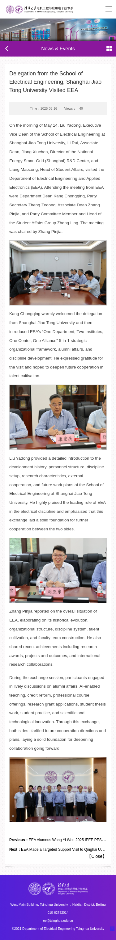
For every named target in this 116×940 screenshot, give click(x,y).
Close (96, 856)
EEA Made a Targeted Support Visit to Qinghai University (61, 849)
